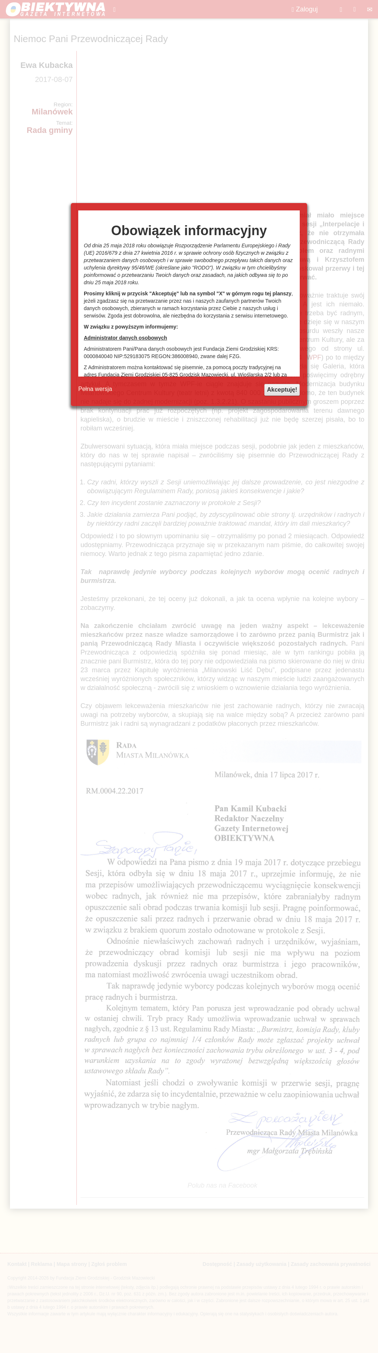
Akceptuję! (282, 390)
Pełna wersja (95, 389)
